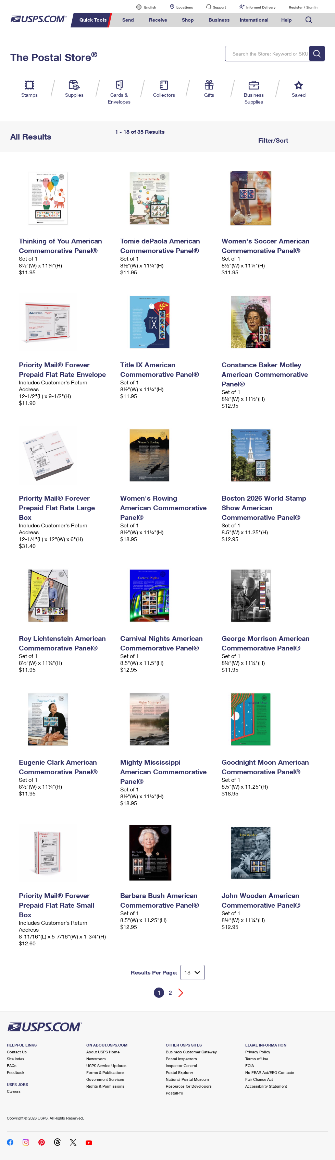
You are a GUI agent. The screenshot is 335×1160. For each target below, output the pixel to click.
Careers (14, 1091)
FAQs (11, 1065)
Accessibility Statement (266, 1086)
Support (219, 7)
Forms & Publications (105, 1072)
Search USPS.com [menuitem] (309, 20)
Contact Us (17, 1052)
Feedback (15, 1072)
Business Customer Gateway (191, 1052)
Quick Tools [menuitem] (93, 20)
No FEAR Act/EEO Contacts (269, 1072)
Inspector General (181, 1065)
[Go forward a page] (181, 993)
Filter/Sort (272, 140)
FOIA (249, 1065)
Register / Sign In (303, 7)
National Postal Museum (187, 1079)
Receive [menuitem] (158, 20)
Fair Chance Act (259, 1079)
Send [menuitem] (128, 20)
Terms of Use (256, 1058)
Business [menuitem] (219, 20)
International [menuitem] (254, 20)
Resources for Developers (189, 1086)
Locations (184, 7)
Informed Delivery (260, 7)
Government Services (105, 1079)
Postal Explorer (179, 1072)
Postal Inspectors (181, 1058)
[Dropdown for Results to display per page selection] (192, 972)
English (143, 7)
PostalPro (174, 1093)
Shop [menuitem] (188, 20)
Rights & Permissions (105, 1086)
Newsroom (96, 1058)
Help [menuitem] (286, 20)
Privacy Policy (257, 1052)
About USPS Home (103, 1052)
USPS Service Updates (106, 1065)
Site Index (15, 1058)
